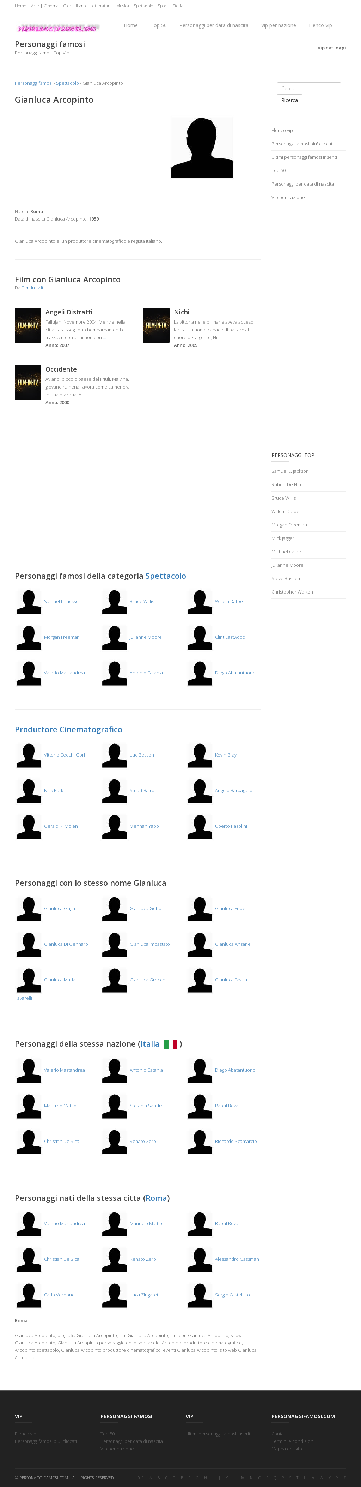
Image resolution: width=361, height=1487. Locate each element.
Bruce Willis (127, 601)
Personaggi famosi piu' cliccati (302, 143)
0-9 (141, 1477)
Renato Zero (128, 1141)
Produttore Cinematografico (68, 729)
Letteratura (101, 6)
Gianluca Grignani (48, 908)
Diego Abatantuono (221, 672)
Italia (159, 1043)
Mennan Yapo (129, 826)
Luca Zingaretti (130, 1295)
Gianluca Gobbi (131, 908)
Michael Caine (286, 551)
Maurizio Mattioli (47, 1105)
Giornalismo (74, 6)
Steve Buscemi (286, 578)
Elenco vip (282, 130)
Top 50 (159, 25)
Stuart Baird (127, 790)
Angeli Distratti (69, 312)
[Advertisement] (74, 156)
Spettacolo (143, 6)
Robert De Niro (287, 484)
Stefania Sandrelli (133, 1105)
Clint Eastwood (215, 637)
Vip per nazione (278, 25)
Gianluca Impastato (135, 944)
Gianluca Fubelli (217, 908)
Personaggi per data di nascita (214, 25)
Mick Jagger (282, 538)
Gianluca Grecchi (133, 979)
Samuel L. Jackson (48, 601)
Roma (156, 1197)
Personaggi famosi (34, 83)
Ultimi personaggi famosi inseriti (304, 157)
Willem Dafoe (214, 601)
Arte (35, 6)
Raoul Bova (212, 1105)
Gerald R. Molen (46, 826)
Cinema (51, 6)
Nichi (182, 312)
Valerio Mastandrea (50, 672)
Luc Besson (127, 755)
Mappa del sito (286, 1448)
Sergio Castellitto (218, 1295)
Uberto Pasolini (216, 826)
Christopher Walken (292, 592)
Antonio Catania (131, 672)
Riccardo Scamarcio (221, 1141)
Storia (177, 6)
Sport (163, 6)
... (104, 337)
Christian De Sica (47, 1141)
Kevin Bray (211, 755)
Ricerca (289, 100)
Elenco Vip (320, 25)
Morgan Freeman (47, 637)
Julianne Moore (131, 637)
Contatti (279, 1434)
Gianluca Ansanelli (220, 944)
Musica (122, 6)
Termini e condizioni (292, 1441)
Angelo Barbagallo (219, 790)
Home (20, 6)
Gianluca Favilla (216, 979)
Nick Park (39, 790)
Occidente (61, 369)
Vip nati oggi (332, 47)
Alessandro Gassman (222, 1259)
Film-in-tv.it (32, 287)
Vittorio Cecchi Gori (50, 755)
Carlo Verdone (45, 1295)
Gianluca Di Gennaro (51, 944)
